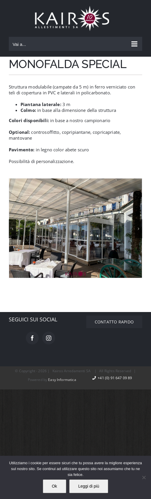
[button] (12, 228)
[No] (144, 477)
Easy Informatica (62, 379)
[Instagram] (48, 338)
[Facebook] (32, 338)
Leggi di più (88, 486)
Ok (54, 486)
